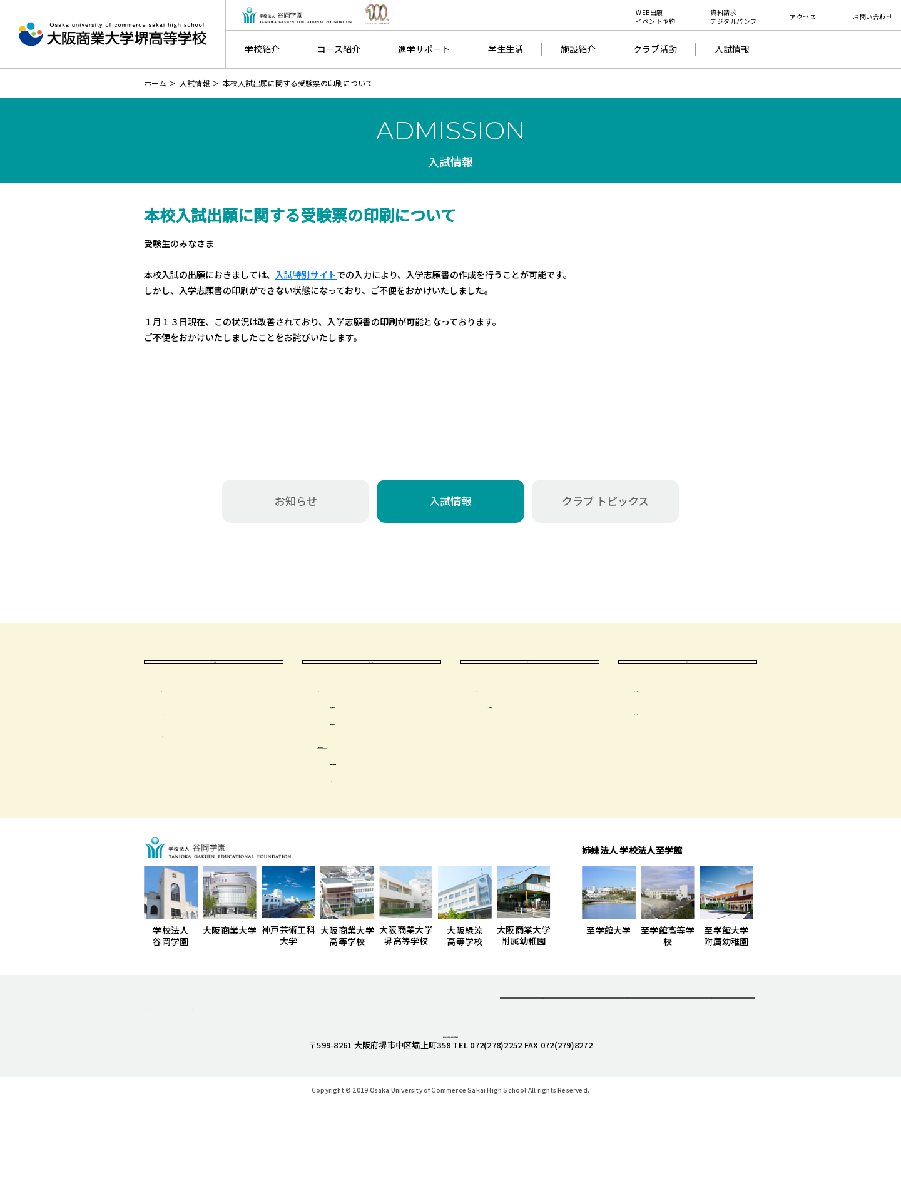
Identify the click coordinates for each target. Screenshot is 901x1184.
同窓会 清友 (523, 740)
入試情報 (732, 49)
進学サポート (424, 49)
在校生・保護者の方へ (371, 680)
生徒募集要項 (197, 723)
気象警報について (377, 740)
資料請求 (543, 1045)
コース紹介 (338, 49)
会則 (351, 814)
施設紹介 (578, 49)
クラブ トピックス (605, 501)
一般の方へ (687, 680)
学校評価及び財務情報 (689, 723)
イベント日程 (197, 746)
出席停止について (377, 757)
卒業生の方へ (529, 680)
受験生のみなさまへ (213, 680)
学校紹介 (262, 49)
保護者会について (365, 780)
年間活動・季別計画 (381, 797)
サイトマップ (285, 1041)
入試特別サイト (306, 274)
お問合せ (627, 1045)
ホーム (155, 83)
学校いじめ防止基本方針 (694, 746)
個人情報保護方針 (181, 1041)
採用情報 (712, 1045)
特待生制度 (193, 769)
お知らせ (296, 501)
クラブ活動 (655, 49)
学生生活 (505, 49)
